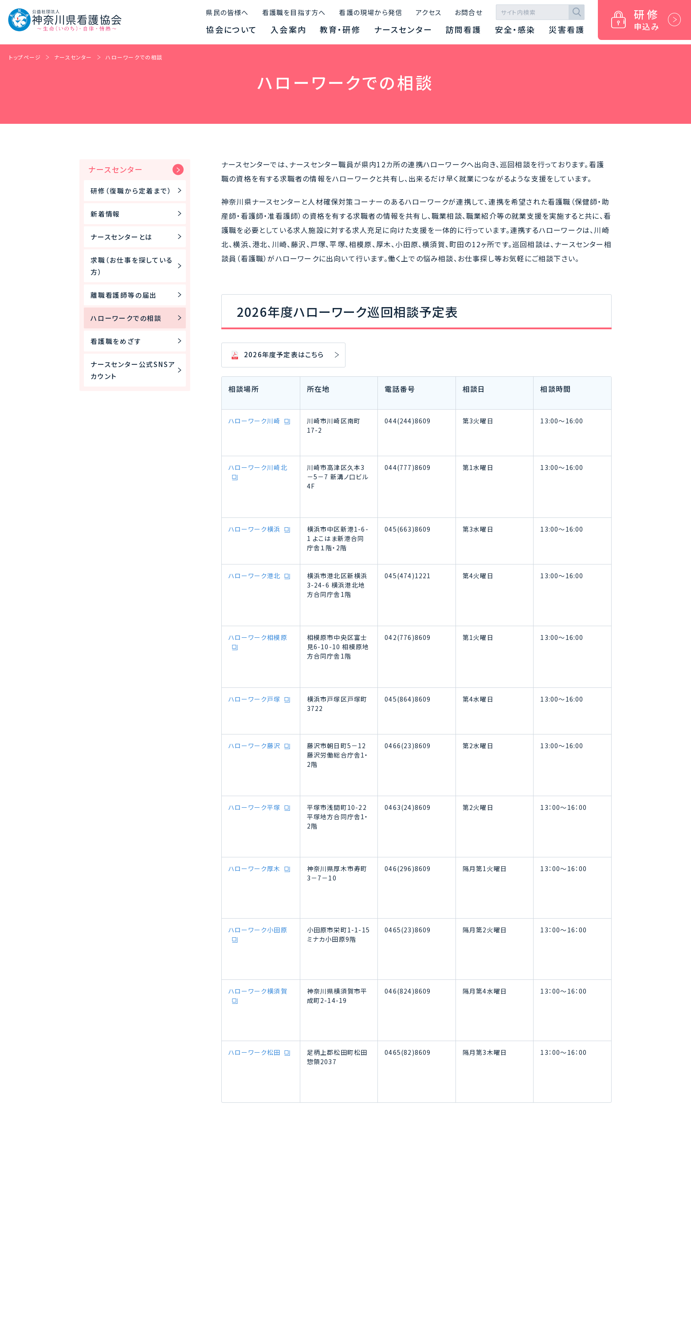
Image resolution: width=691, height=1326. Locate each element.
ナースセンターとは (137, 236)
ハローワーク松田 (254, 1052)
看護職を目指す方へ (294, 12)
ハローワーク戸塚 (254, 699)
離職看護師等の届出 (137, 295)
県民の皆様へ (227, 12)
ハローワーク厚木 (254, 868)
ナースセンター (403, 29)
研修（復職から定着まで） (137, 190)
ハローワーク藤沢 (254, 745)
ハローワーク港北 (254, 575)
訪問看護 (464, 29)
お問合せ (469, 12)
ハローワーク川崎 (254, 420)
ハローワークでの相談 (134, 57)
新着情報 (137, 213)
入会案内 (288, 29)
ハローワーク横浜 (254, 529)
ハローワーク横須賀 (257, 991)
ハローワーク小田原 (257, 929)
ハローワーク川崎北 (257, 467)
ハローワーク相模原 (257, 637)
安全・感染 (515, 29)
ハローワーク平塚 (254, 807)
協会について (231, 29)
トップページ (25, 57)
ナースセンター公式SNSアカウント (137, 370)
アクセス (428, 12)
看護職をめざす (137, 341)
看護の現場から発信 (370, 12)
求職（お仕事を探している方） (137, 265)
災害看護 (567, 29)
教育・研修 (340, 29)
